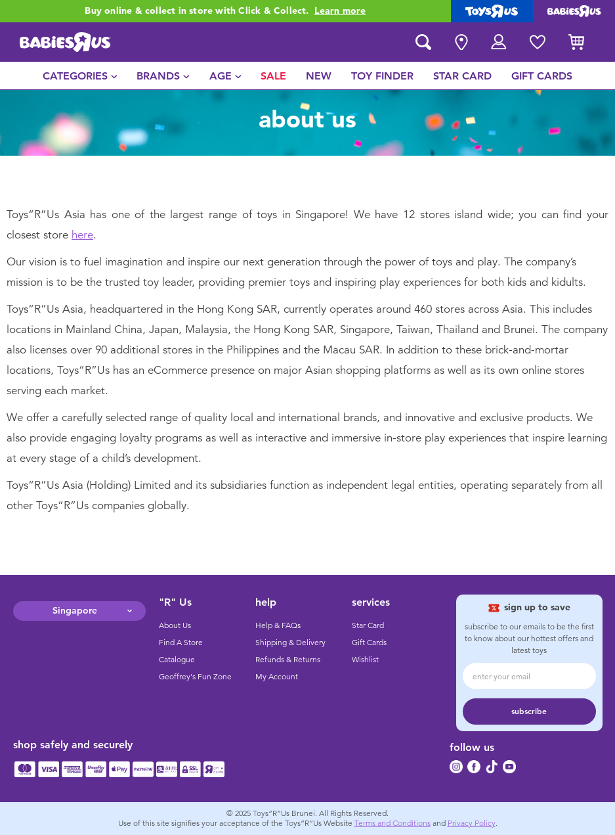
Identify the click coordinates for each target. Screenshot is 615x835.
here (82, 235)
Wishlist (365, 659)
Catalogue (177, 659)
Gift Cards (369, 642)
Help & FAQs (278, 625)
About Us (175, 625)
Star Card (368, 625)
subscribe (529, 711)
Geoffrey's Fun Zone (195, 676)
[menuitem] (80, 75)
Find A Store (181, 642)
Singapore (75, 610)
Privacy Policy (472, 823)
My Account (276, 676)
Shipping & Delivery (290, 642)
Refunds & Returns (287, 659)
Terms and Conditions (392, 823)
